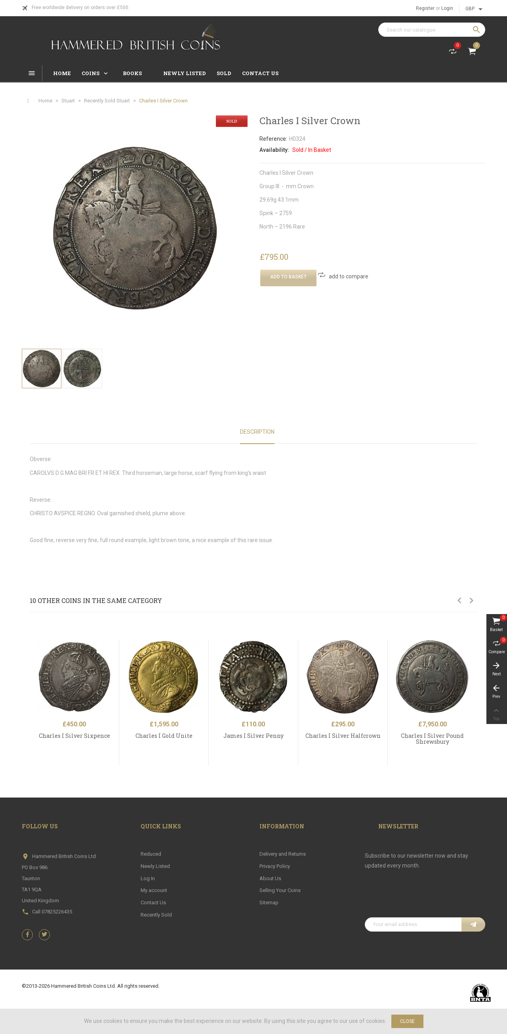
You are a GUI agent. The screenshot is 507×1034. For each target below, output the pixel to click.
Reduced (151, 854)
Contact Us (153, 902)
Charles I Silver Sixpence (74, 735)
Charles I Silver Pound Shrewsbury (432, 738)
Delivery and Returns (282, 854)
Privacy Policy (274, 866)
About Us (270, 878)
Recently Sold (156, 915)
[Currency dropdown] (475, 9)
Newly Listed (155, 866)
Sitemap (268, 902)
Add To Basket (288, 277)
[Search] (431, 30)
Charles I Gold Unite (164, 735)
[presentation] (425, 898)
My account (154, 890)
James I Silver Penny (253, 735)
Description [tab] (257, 432)
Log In (148, 878)
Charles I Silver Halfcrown (343, 735)
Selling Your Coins (280, 890)
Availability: (274, 150)
